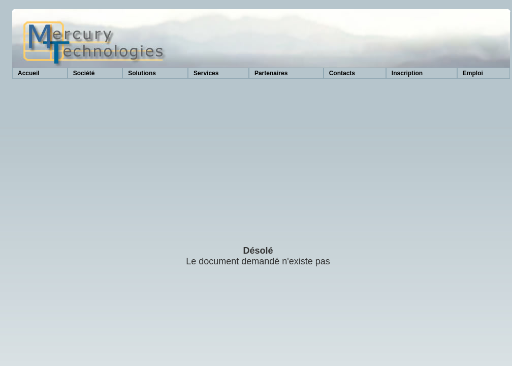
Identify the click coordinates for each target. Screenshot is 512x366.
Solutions (142, 73)
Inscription (407, 73)
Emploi (473, 73)
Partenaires (270, 73)
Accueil (29, 73)
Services (206, 73)
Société (84, 73)
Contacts (342, 73)
